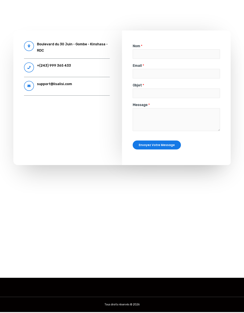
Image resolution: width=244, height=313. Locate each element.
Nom (137, 46)
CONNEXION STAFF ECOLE (212, 7)
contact (178, 7)
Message (141, 106)
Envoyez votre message (157, 146)
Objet (138, 86)
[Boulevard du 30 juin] (122, 218)
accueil (159, 7)
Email (138, 66)
